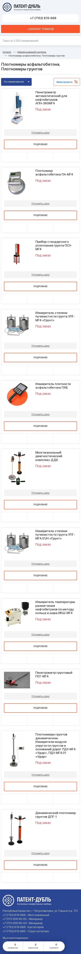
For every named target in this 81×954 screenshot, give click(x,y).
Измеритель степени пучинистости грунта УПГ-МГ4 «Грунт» (55, 316)
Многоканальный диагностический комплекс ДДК (48, 456)
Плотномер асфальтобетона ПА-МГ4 (54, 172)
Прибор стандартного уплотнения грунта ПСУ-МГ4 (53, 245)
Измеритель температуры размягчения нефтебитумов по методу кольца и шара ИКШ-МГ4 (55, 607)
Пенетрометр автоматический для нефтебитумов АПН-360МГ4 (51, 97)
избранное (33, 946)
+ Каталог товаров (40, 29)
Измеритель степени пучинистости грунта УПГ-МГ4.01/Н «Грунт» (55, 534)
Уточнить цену (40, 132)
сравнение (13, 946)
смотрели (54, 946)
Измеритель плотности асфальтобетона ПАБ (53, 385)
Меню (74, 7)
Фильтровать (64, 82)
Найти (76, 41)
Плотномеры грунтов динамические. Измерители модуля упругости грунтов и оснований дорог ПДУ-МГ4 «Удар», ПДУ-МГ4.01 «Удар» (55, 745)
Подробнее (40, 144)
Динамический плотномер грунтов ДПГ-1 (55, 814)
